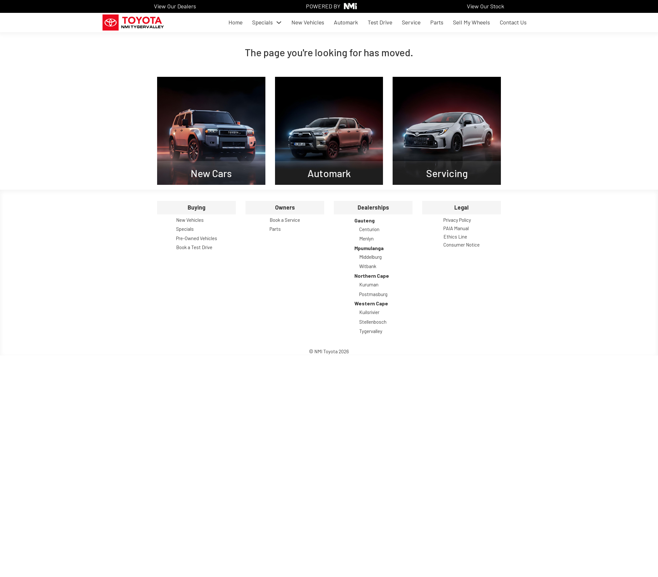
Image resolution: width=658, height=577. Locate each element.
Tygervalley (370, 331)
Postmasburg (373, 294)
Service (411, 22)
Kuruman (368, 284)
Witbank (367, 266)
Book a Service (285, 220)
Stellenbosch (373, 322)
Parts (436, 22)
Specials (262, 22)
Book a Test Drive (194, 247)
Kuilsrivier (369, 312)
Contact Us (513, 22)
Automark (346, 22)
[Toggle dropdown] (279, 22)
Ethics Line (455, 236)
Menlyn (366, 238)
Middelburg (370, 257)
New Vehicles (307, 22)
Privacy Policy (457, 220)
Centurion (369, 229)
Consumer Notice (461, 245)
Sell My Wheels (471, 22)
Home (235, 22)
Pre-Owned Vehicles (196, 238)
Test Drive (380, 22)
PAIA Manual (456, 228)
